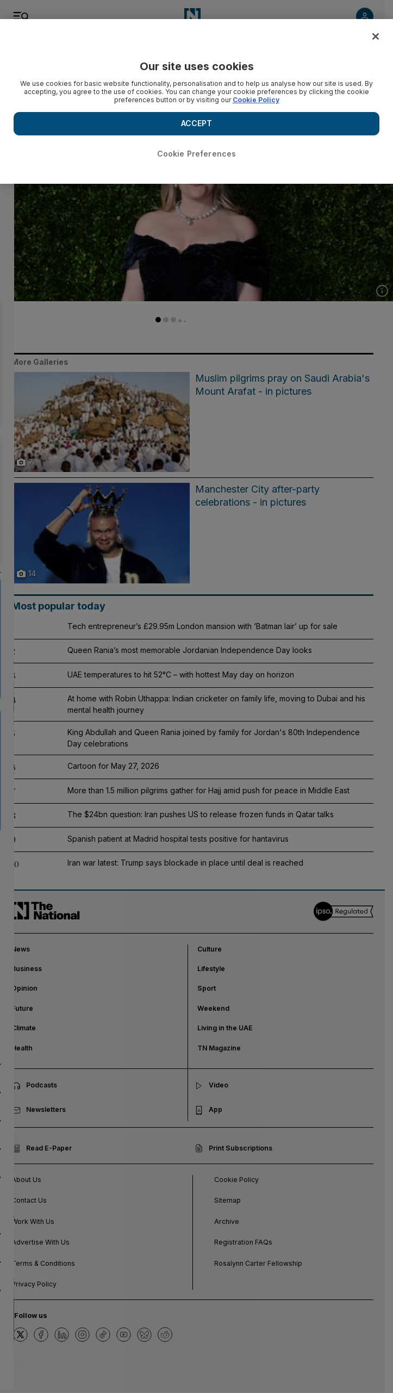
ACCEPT (197, 123)
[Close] (376, 36)
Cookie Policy (256, 100)
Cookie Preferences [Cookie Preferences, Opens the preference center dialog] (196, 153)
